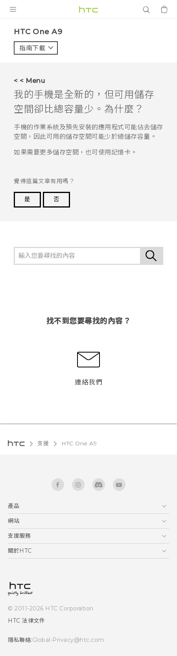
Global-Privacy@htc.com (68, 639)
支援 (43, 443)
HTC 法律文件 (26, 620)
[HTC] (88, 9)
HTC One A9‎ (79, 443)
